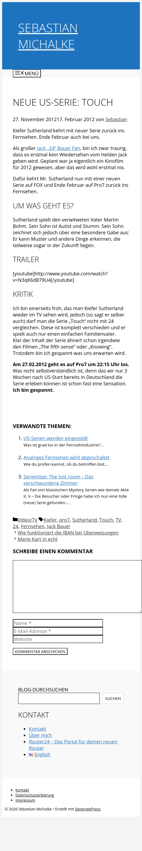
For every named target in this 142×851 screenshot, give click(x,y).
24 (15, 526)
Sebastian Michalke (48, 35)
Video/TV (27, 520)
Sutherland (84, 520)
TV (118, 520)
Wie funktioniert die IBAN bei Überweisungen (68, 532)
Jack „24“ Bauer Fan (58, 148)
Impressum (25, 800)
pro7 (64, 520)
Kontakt (37, 729)
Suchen (113, 698)
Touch (106, 520)
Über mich (40, 735)
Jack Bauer (58, 526)
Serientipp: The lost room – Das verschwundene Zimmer (58, 479)
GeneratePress (87, 809)
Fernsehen (33, 526)
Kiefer (50, 520)
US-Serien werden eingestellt (55, 438)
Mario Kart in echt (38, 539)
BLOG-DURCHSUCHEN (43, 689)
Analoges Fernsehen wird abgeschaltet (66, 457)
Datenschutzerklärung (34, 795)
